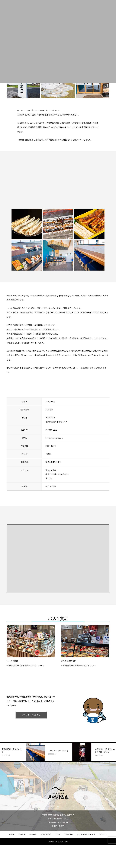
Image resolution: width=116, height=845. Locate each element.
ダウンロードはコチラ (31, 715)
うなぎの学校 (46, 834)
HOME (11, 834)
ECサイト (103, 834)
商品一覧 (33, 834)
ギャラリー (69, 834)
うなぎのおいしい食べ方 (86, 834)
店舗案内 (22, 834)
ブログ (57, 834)
